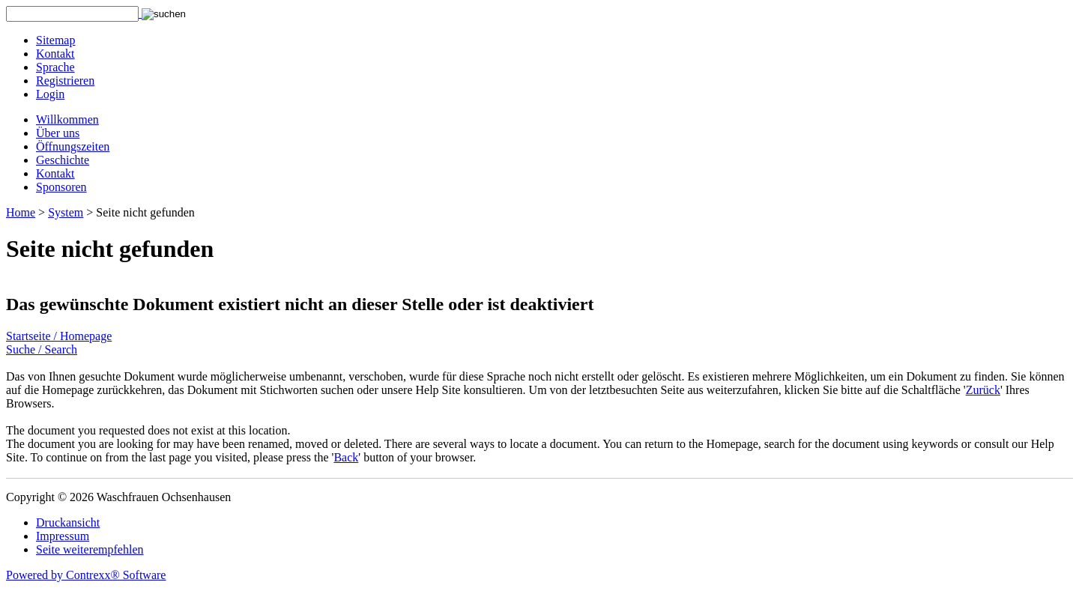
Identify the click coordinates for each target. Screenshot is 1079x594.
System (65, 212)
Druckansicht (68, 522)
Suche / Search (41, 349)
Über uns (57, 133)
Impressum (62, 536)
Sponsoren (61, 187)
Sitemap (55, 40)
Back (345, 457)
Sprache (55, 67)
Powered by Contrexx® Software (86, 575)
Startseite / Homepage (59, 336)
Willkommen (67, 119)
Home (20, 212)
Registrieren (65, 80)
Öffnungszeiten (72, 146)
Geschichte (62, 160)
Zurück (983, 390)
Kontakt (55, 53)
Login (50, 94)
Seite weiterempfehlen (90, 549)
